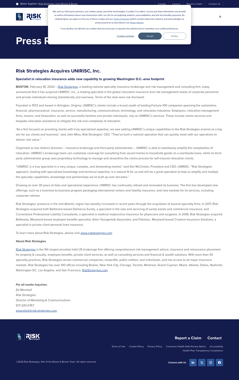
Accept (149, 36)
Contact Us (214, 4)
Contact (214, 338)
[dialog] (119, 24)
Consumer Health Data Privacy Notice (186, 346)
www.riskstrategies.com (96, 233)
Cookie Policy (136, 346)
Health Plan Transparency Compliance (203, 350)
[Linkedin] (193, 362)
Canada (162, 4)
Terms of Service (121, 19)
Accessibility (216, 346)
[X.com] (201, 362)
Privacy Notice (137, 22)
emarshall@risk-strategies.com (36, 310)
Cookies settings (125, 36)
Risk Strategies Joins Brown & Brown (58, 3)
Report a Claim (194, 4)
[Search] (220, 17)
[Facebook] (219, 362)
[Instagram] (210, 362)
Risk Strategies (68, 86)
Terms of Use (118, 346)
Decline (174, 36)
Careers (176, 4)
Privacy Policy (155, 346)
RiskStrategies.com (95, 270)
